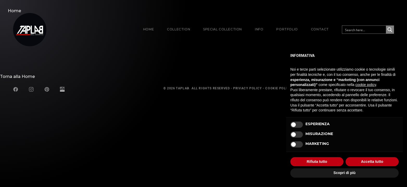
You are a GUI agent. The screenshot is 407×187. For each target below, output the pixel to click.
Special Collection (222, 29)
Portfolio (287, 29)
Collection (178, 29)
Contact (320, 29)
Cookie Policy (278, 88)
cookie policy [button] (365, 85)
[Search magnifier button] (390, 30)
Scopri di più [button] (345, 173)
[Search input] (364, 29)
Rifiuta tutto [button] (317, 161)
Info (259, 29)
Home (148, 29)
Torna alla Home (17, 76)
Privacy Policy (247, 88)
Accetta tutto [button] (372, 161)
